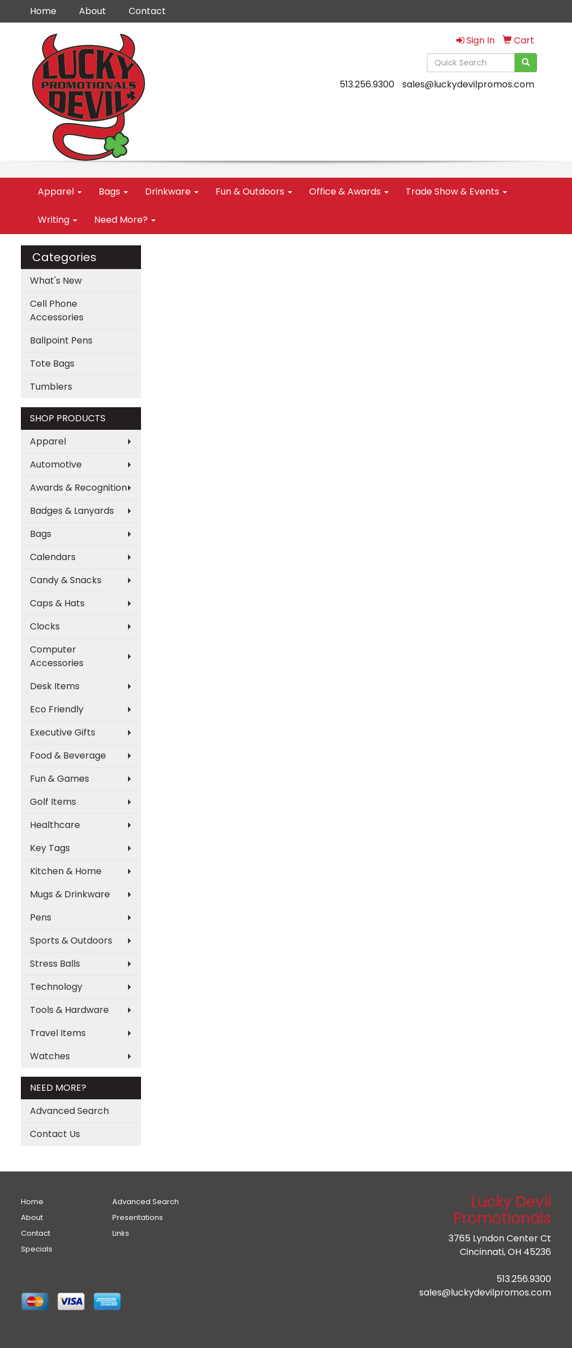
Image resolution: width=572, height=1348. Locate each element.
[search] (525, 62)
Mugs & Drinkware (70, 894)
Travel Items (58, 1033)
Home (43, 11)
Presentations (137, 1217)
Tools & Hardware (69, 1009)
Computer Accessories (56, 656)
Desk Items (55, 686)
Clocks (45, 626)
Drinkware (172, 191)
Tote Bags (52, 363)
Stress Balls (55, 963)
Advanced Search (69, 1110)
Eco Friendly (56, 709)
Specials (36, 1249)
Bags (113, 191)
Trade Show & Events (456, 191)
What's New (56, 280)
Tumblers (51, 386)
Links (120, 1233)
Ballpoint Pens (61, 340)
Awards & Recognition (78, 487)
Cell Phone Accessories (56, 310)
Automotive (56, 464)
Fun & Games (59, 778)
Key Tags (50, 848)
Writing (57, 219)
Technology (56, 986)
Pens (40, 917)
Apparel (60, 191)
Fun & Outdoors (253, 191)
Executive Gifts (62, 732)
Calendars (53, 556)
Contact (147, 11)
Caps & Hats (57, 603)
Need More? (125, 219)
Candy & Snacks (66, 580)
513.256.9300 (367, 84)
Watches (50, 1056)
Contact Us (55, 1133)
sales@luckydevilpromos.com (468, 84)
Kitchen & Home (66, 871)
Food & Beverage (68, 755)
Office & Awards (349, 191)
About (92, 11)
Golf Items (53, 801)
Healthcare (55, 824)
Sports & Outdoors (71, 940)
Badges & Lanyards (72, 510)
